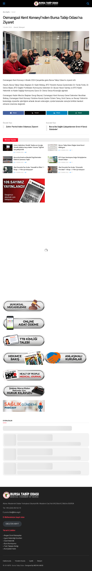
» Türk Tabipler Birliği (10, 546)
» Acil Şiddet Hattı (9, 549)
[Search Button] (88, 3)
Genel (13, 12)
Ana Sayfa (6, 12)
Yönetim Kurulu (20, 561)
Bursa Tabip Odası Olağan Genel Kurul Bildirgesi (71, 146)
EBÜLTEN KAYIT (12, 524)
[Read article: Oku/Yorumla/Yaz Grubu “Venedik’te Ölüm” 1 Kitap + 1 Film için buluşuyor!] (7, 169)
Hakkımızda (7, 561)
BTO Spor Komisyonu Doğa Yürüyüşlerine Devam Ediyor (72, 158)
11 (71, 150)
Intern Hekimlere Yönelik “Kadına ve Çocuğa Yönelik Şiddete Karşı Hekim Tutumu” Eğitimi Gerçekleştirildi (29, 147)
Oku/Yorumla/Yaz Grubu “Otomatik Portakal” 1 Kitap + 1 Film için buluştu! (71, 168)
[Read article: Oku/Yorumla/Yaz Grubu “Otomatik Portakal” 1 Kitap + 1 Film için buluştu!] (52, 169)
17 (71, 172)
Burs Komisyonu (10, 543)
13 (71, 162)
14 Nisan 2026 (18, 162)
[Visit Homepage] (46, 3)
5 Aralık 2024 (7, 27)
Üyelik (31, 561)
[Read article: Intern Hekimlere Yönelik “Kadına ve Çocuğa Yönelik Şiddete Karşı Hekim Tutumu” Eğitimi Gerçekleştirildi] (7, 147)
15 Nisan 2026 (18, 152)
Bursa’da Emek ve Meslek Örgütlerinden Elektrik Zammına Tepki (27, 158)
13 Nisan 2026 (63, 172)
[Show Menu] (4, 3)
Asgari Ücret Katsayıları (13, 535)
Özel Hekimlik (9, 541)
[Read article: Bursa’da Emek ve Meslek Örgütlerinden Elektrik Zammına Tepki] (7, 159)
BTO (9, 565)
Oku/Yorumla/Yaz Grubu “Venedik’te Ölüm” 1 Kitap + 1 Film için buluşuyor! (29, 168)
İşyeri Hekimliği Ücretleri (13, 538)
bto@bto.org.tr (14, 512)
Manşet (22, 27)
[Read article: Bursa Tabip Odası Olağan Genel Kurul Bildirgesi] (52, 147)
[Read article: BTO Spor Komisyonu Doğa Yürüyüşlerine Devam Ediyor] (52, 159)
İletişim (39, 561)
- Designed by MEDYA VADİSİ (33, 565)
